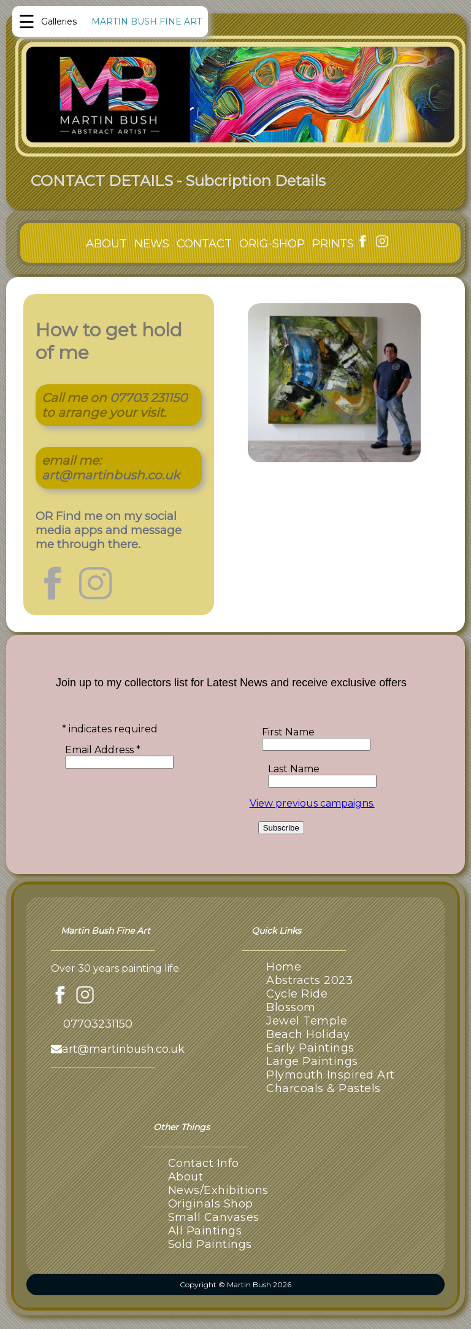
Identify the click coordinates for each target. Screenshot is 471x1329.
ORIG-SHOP (272, 243)
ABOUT (106, 243)
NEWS (151, 243)
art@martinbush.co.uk (111, 475)
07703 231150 (148, 397)
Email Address (102, 750)
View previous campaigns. (312, 803)
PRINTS (333, 243)
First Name (288, 732)
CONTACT (204, 243)
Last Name (294, 769)
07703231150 (97, 1024)
